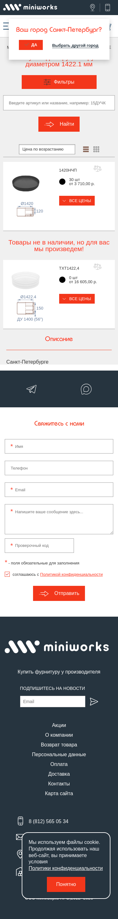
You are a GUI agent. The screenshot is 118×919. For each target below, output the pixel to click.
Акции (59, 725)
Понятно (66, 884)
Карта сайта (59, 793)
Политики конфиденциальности (66, 868)
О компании (59, 735)
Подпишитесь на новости (52, 688)
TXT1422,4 (69, 268)
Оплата (59, 764)
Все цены (77, 200)
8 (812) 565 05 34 (48, 821)
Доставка (59, 774)
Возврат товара (59, 744)
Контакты (59, 783)
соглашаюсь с (58, 574)
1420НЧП (68, 170)
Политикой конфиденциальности (71, 574)
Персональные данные (59, 754)
